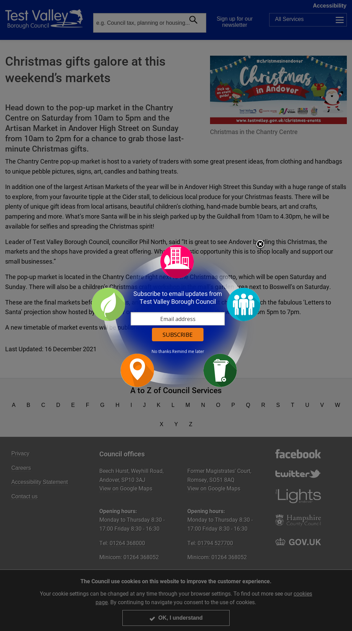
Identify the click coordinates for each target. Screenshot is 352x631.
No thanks (161, 351)
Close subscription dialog (260, 245)
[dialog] (176, 315)
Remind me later (188, 351)
